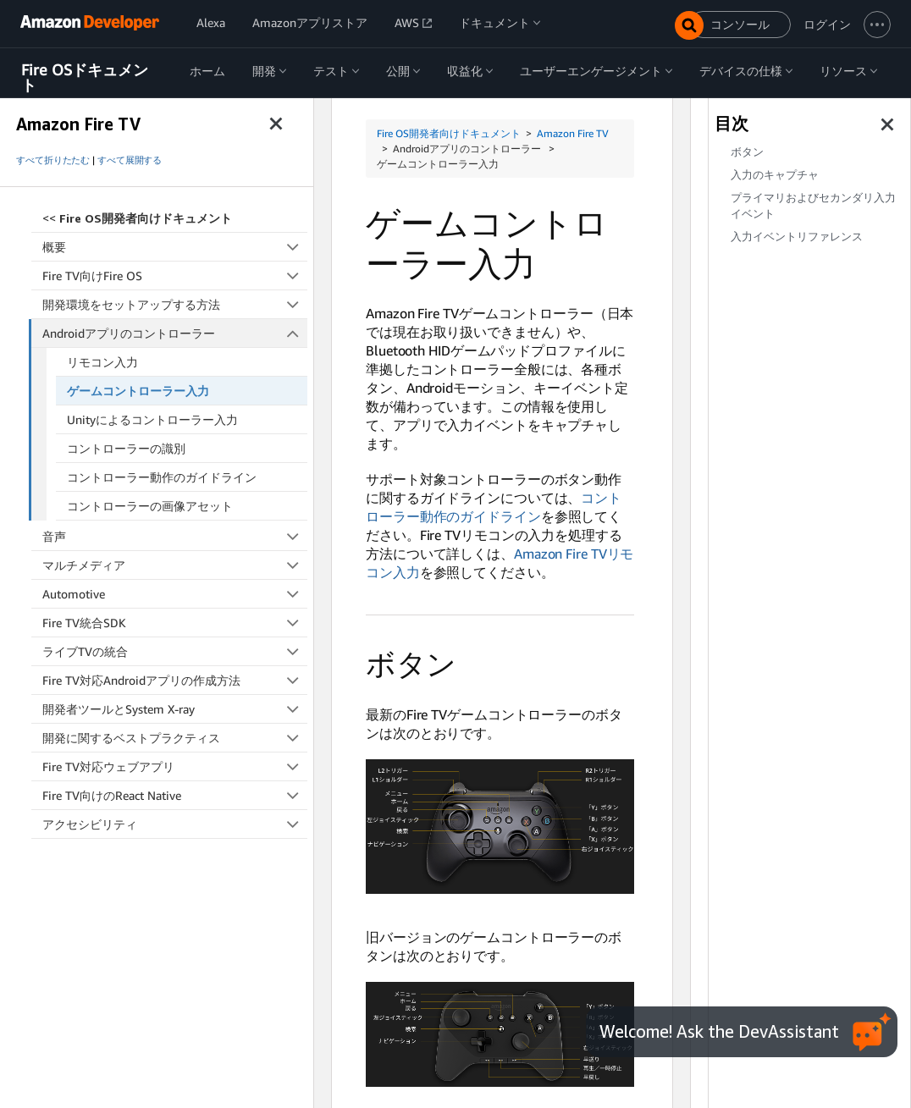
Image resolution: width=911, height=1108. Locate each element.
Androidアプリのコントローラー (175, 333)
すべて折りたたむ (53, 160)
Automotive (174, 594)
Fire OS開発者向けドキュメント (449, 133)
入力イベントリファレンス (797, 236)
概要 (174, 247)
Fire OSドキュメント (84, 77)
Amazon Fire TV (573, 133)
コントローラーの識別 (126, 448)
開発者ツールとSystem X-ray (174, 709)
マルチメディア (174, 565)
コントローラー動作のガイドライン (162, 477)
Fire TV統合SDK (174, 623)
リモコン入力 (102, 362)
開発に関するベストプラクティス (174, 738)
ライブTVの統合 (174, 651)
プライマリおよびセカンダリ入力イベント (813, 205)
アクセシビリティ (174, 824)
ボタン (747, 152)
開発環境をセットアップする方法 (174, 304)
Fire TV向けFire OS (174, 275)
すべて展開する (129, 160)
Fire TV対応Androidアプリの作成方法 (174, 680)
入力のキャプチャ (775, 174)
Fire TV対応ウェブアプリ (174, 766)
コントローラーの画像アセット (150, 506)
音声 (174, 536)
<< (137, 218)
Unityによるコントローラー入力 (152, 419)
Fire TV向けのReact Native (174, 795)
